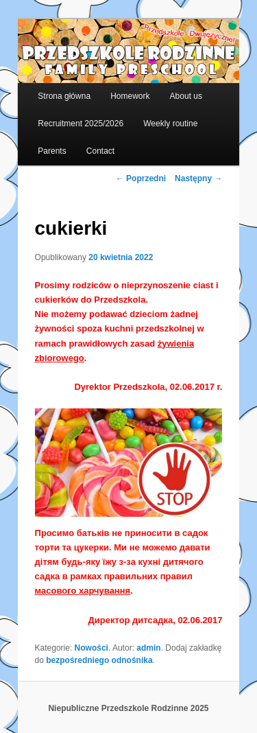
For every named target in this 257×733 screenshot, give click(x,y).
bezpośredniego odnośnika (99, 660)
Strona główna (64, 96)
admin (148, 648)
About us (186, 96)
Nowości (91, 648)
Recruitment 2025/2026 (80, 123)
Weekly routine (170, 123)
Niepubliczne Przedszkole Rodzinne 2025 (128, 708)
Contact (100, 151)
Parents (52, 151)
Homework (129, 96)
